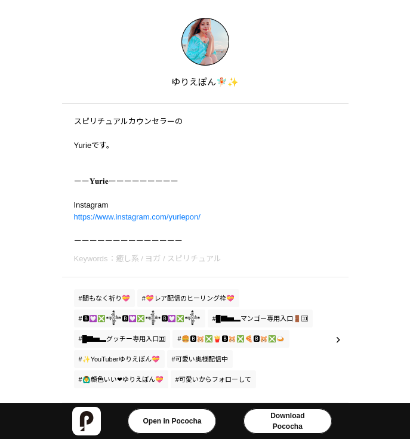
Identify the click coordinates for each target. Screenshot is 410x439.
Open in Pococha (172, 421)
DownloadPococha (287, 421)
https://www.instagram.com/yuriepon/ (137, 216)
